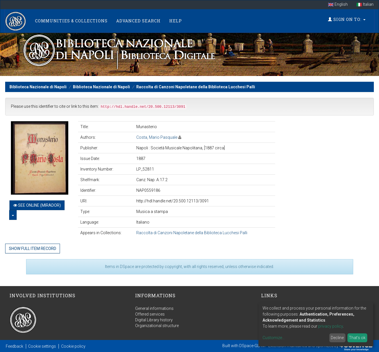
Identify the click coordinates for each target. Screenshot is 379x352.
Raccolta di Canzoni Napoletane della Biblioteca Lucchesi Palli (195, 87)
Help (175, 21)
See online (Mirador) (37, 205)
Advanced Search (138, 21)
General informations (154, 308)
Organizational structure (157, 325)
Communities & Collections (71, 21)
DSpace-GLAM (252, 345)
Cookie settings (42, 346)
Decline (337, 337)
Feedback (14, 346)
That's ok (357, 337)
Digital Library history (154, 320)
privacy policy (330, 326)
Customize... (274, 337)
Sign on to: (347, 19)
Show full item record (32, 248)
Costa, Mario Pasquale (156, 137)
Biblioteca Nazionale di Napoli (38, 87)
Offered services (150, 314)
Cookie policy (73, 346)
